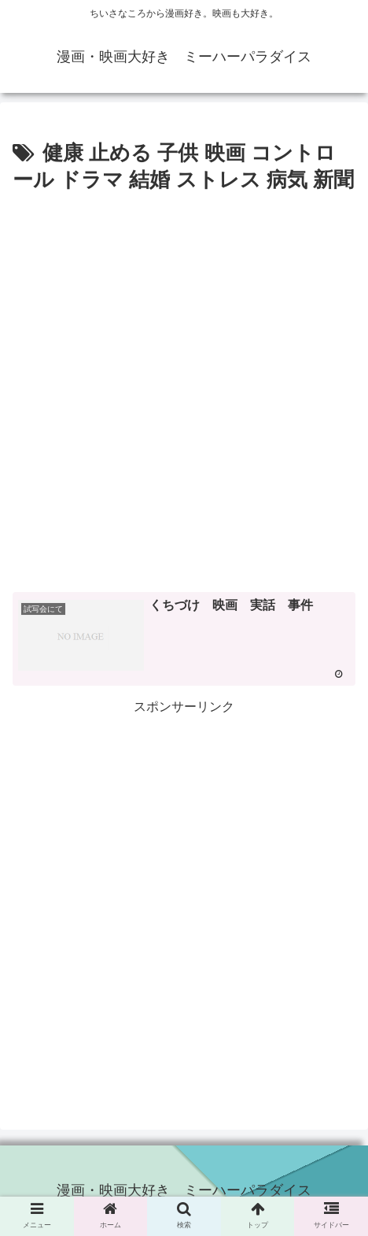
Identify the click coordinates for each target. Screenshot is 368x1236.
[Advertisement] (184, 390)
